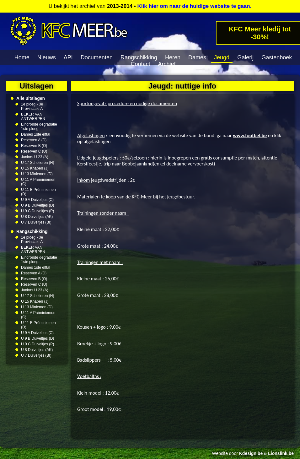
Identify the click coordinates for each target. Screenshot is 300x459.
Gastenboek (276, 57)
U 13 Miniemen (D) (37, 174)
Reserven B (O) (34, 145)
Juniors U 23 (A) (34, 157)
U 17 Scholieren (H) (37, 162)
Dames (197, 57)
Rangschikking (139, 57)
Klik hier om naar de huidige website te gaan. (194, 6)
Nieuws (46, 57)
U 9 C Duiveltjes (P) (37, 211)
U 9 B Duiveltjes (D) (37, 205)
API (68, 57)
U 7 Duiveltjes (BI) (36, 222)
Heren (172, 57)
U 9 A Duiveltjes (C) (37, 199)
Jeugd (221, 57)
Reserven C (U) (34, 151)
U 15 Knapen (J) (34, 168)
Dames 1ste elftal (35, 134)
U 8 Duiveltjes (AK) (37, 216)
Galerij (245, 57)
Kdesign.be (251, 453)
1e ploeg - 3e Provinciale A (32, 106)
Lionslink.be (281, 453)
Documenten (97, 57)
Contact (140, 64)
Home (21, 57)
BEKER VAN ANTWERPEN (33, 116)
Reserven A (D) (33, 140)
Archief (167, 64)
